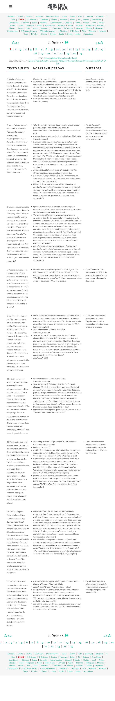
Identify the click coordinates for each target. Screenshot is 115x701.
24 (74, 53)
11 (64, 49)
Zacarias (79, 25)
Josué (64, 16)
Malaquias (90, 25)
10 (57, 49)
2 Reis (21, 19)
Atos (35, 28)
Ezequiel (68, 22)
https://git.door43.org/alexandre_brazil (60, 58)
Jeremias (43, 22)
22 (61, 53)
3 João (70, 34)
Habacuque (50, 25)
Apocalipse (88, 34)
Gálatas (79, 28)
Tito (84, 31)
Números (39, 16)
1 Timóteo (62, 31)
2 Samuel (99, 16)
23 (67, 53)
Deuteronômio (52, 16)
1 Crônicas (31, 19)
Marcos (12, 28)
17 (102, 49)
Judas (78, 34)
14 (83, 49)
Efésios (89, 28)
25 (80, 53)
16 (95, 49)
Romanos (44, 28)
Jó (79, 19)
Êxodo (20, 16)
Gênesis (11, 16)
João (28, 28)
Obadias (12, 25)
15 (89, 49)
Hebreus (102, 31)
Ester (72, 19)
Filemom (92, 31)
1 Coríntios (56, 28)
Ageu (70, 25)
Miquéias (30, 25)
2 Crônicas (43, 19)
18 (35, 53)
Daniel (77, 22)
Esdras (54, 19)
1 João (53, 34)
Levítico (29, 16)
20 (48, 53)
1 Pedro (34, 34)
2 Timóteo (74, 31)
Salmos (86, 19)
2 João (61, 34)
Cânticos (25, 22)
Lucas (20, 28)
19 (42, 53)
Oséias (86, 22)
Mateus (100, 25)
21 (55, 53)
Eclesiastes (13, 22)
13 (76, 49)
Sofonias (61, 25)
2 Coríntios (68, 28)
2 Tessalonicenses (47, 31)
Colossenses (12, 31)
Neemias (63, 19)
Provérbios (96, 19)
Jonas (21, 25)
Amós (101, 22)
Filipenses (99, 28)
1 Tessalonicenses (29, 31)
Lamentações (56, 22)
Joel (94, 22)
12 (70, 49)
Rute (80, 16)
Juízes (72, 16)
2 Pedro (44, 34)
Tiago (25, 34)
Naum (39, 25)
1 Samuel (89, 16)
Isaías (34, 22)
